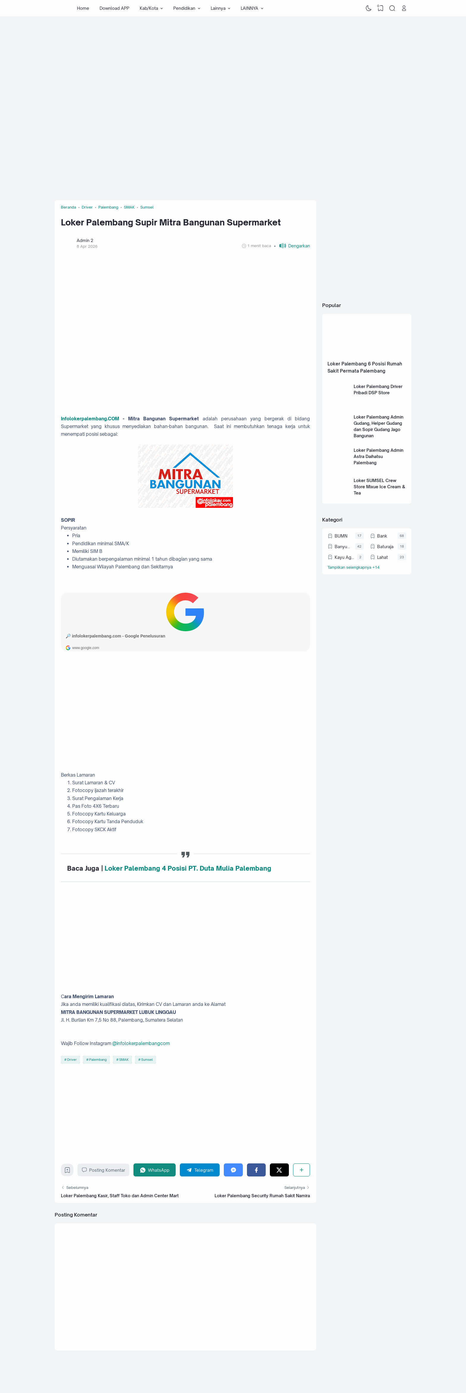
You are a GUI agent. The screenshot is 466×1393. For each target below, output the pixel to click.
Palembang (98, 1060)
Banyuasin (343, 546)
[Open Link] (404, 8)
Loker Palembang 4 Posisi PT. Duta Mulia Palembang (188, 868)
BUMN (341, 535)
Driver (72, 1060)
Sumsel (147, 1060)
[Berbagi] (301, 1169)
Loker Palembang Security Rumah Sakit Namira (262, 1195)
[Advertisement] (233, 63)
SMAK (124, 1060)
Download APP (114, 8)
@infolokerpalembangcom (141, 1043)
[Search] (392, 8)
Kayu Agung (344, 557)
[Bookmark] (67, 1171)
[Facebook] (256, 1169)
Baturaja (385, 546)
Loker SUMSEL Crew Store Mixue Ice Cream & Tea (379, 486)
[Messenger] (233, 1169)
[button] (292, 245)
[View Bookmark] (380, 8)
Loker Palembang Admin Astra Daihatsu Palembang (378, 456)
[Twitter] (279, 1169)
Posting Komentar (103, 1170)
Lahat (382, 557)
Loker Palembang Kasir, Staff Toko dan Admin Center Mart (120, 1195)
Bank (382, 535)
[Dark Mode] (369, 8)
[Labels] (367, 567)
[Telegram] (200, 1169)
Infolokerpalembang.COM (90, 419)
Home (83, 8)
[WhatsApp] (154, 1169)
